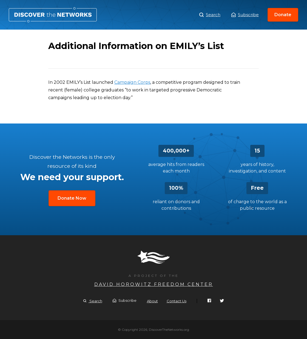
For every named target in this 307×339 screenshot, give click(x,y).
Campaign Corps (132, 82)
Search (209, 14)
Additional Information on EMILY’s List (53, 15)
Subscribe (245, 14)
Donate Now (72, 198)
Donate (282, 14)
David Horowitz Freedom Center (153, 284)
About (152, 301)
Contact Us (176, 301)
